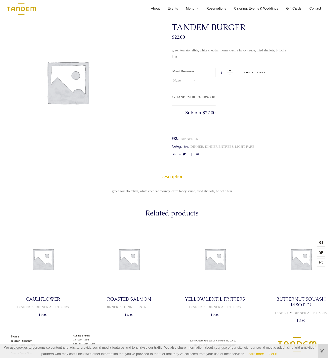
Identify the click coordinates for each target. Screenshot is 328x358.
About (155, 8)
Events (173, 8)
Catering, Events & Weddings (256, 8)
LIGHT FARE (244, 147)
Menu (192, 8)
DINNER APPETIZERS (52, 307)
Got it (273, 354)
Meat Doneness (183, 71)
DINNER (196, 147)
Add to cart (255, 72)
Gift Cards (294, 8)
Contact (315, 8)
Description (172, 176)
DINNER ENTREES (219, 147)
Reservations (216, 8)
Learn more (255, 354)
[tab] (172, 178)
